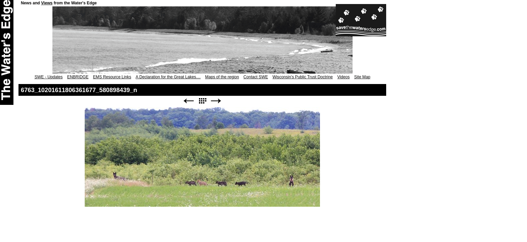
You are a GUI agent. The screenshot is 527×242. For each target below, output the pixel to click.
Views (46, 3)
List (202, 101)
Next (216, 101)
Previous (188, 101)
